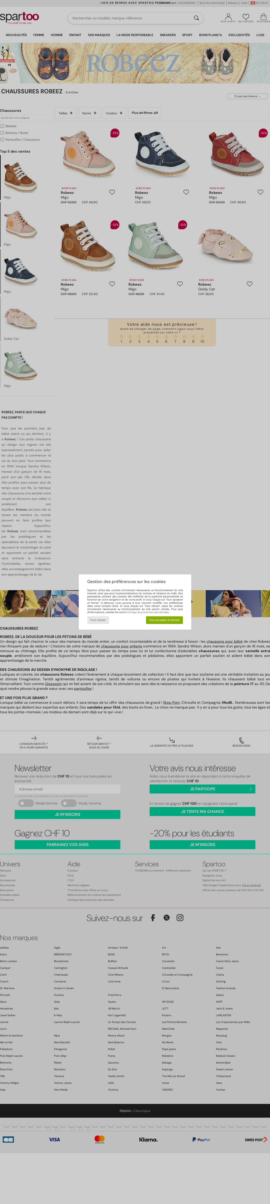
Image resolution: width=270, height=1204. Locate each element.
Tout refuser (98, 620)
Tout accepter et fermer (164, 620)
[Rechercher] (196, 18)
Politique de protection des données (147, 612)
